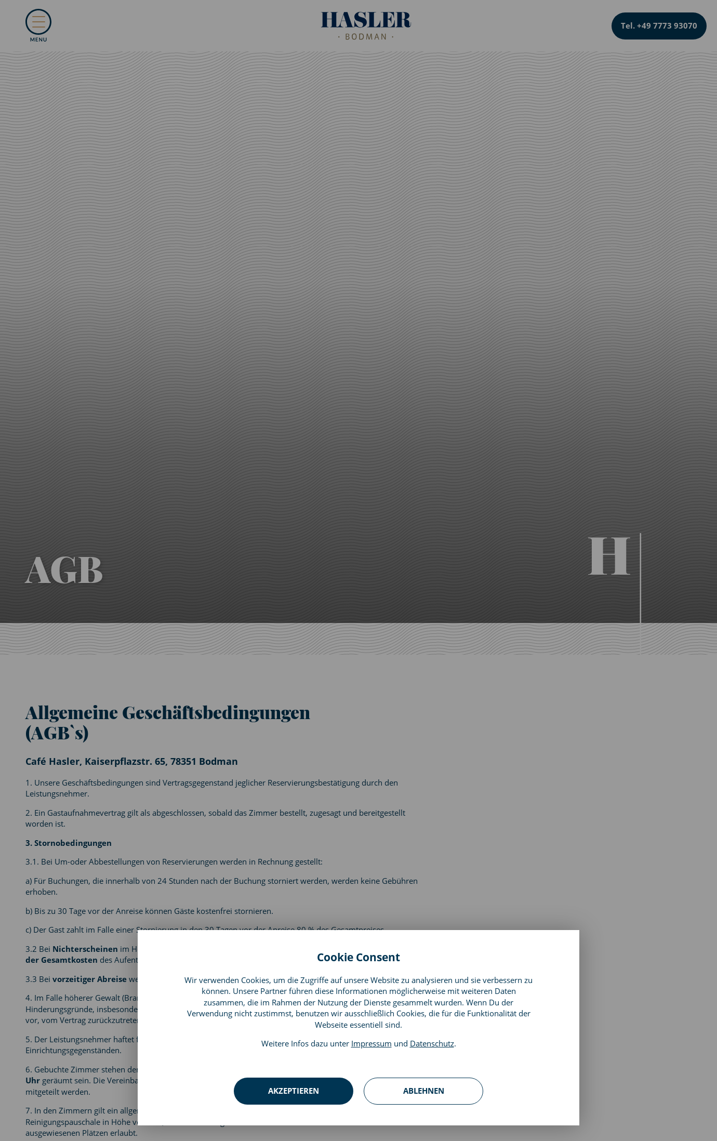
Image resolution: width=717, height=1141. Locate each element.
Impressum (371, 1043)
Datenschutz (432, 1043)
